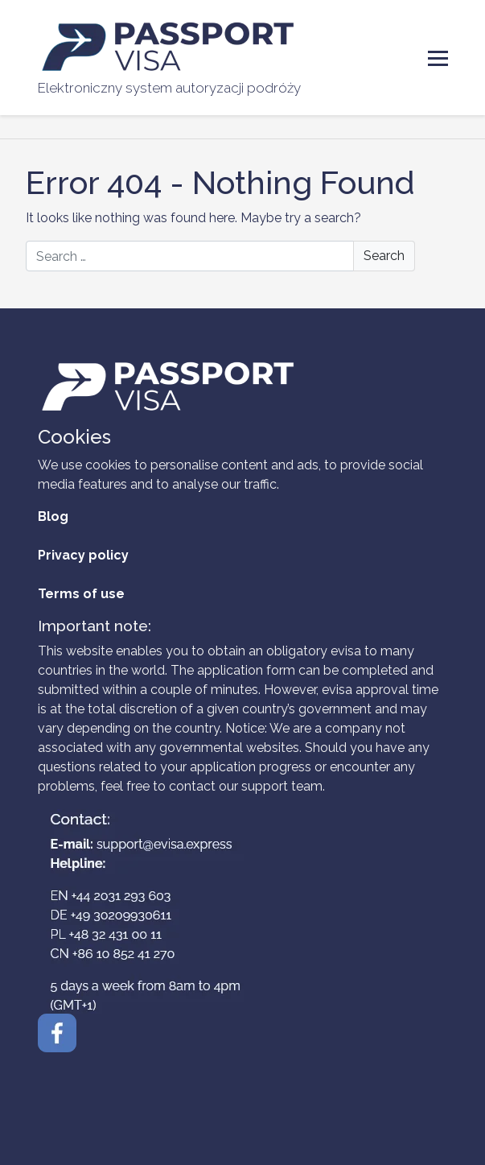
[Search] (220, 256)
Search (384, 255)
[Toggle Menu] (438, 58)
